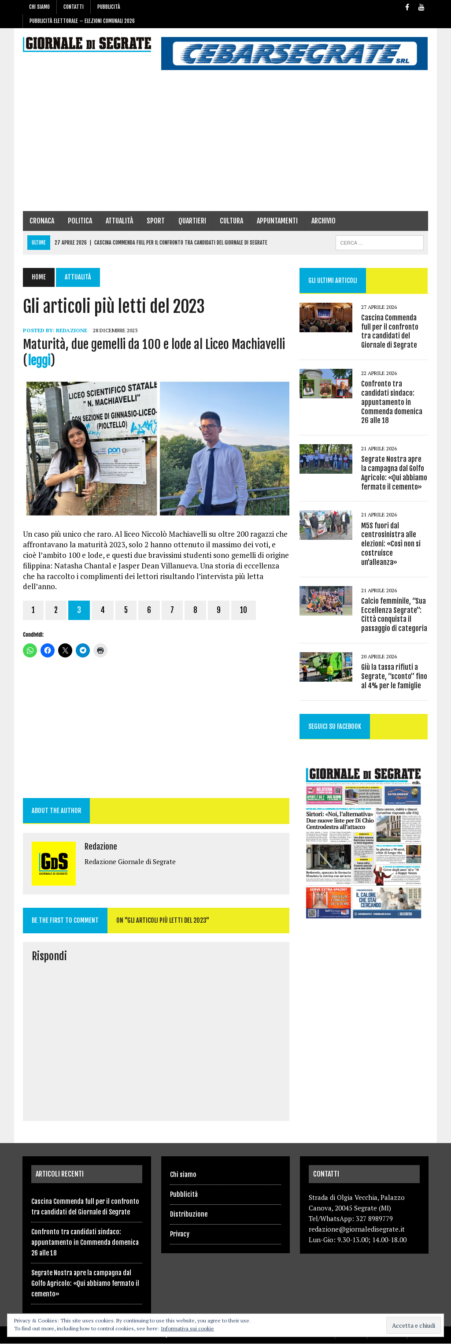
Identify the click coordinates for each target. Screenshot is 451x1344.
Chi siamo (39, 7)
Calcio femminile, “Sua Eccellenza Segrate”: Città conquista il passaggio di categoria (395, 615)
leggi (38, 360)
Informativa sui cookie (187, 1328)
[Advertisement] (225, 145)
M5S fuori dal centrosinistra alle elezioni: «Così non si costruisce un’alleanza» (391, 544)
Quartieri (192, 220)
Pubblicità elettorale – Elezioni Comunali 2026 (82, 21)
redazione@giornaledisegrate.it (357, 1229)
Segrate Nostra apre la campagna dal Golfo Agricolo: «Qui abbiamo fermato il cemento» (395, 473)
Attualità (119, 220)
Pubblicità (108, 7)
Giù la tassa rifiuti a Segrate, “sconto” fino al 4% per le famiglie (395, 676)
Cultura (231, 220)
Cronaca (41, 220)
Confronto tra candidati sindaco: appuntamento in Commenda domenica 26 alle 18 (392, 402)
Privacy (179, 1234)
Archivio (323, 220)
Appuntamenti (276, 220)
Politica (79, 220)
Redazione (71, 330)
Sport (155, 220)
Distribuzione (188, 1214)
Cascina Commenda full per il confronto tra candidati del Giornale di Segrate (395, 331)
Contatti (73, 7)
